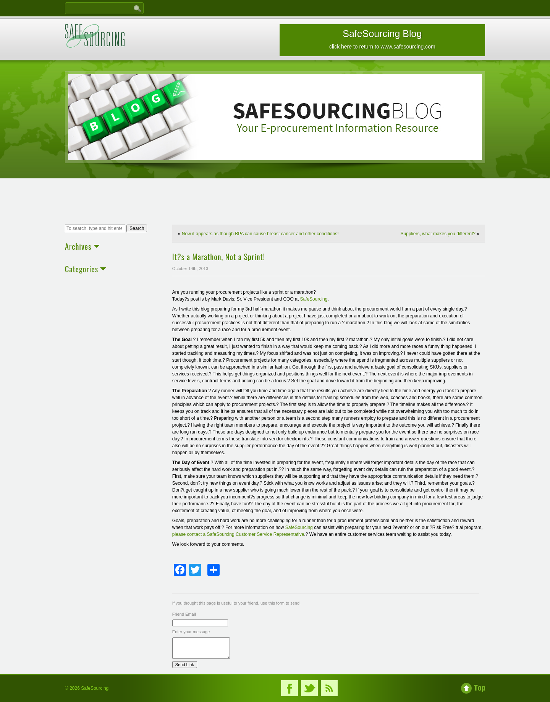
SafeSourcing (313, 299)
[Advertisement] (275, 202)
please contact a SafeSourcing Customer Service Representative (238, 534)
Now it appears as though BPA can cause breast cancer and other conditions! (260, 233)
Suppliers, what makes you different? (438, 233)
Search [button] (136, 228)
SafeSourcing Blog (382, 39)
